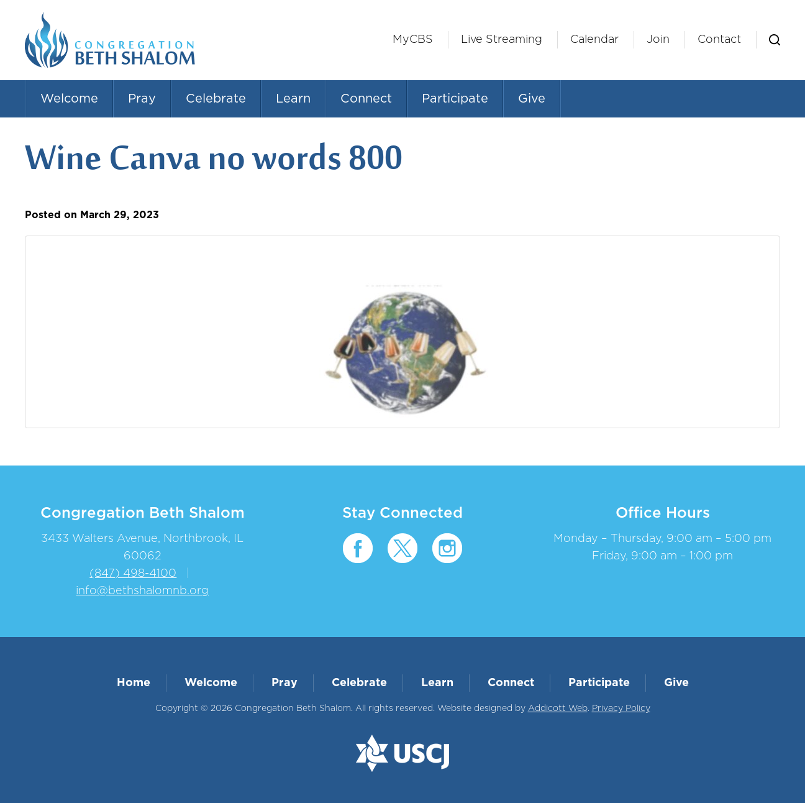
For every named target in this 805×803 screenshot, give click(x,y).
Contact (719, 39)
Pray (142, 99)
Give (531, 99)
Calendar (594, 39)
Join (658, 39)
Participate (455, 99)
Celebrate (216, 99)
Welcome (69, 99)
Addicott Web (558, 708)
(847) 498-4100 (132, 573)
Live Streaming (501, 39)
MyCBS (413, 39)
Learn (293, 99)
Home (133, 683)
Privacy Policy (621, 708)
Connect (366, 99)
